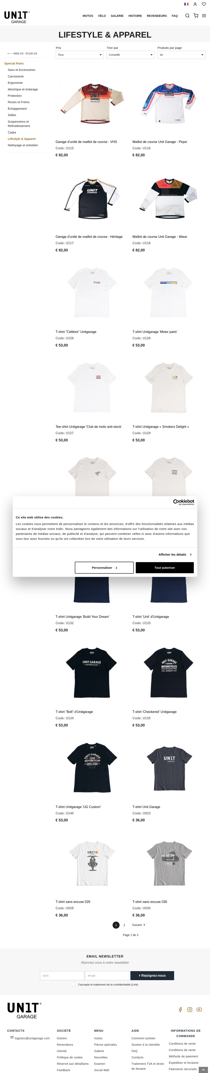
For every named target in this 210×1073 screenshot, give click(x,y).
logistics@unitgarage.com (32, 995)
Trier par (112, 48)
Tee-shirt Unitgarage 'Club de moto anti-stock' (89, 407)
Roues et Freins (19, 102)
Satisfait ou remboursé (184, 1032)
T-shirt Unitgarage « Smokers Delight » (160, 407)
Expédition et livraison (184, 1019)
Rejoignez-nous (152, 932)
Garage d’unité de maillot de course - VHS (86, 137)
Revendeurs (157, 15)
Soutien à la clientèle (145, 1001)
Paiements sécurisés (183, 1026)
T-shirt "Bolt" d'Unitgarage (74, 678)
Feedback (63, 1027)
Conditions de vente (182, 1000)
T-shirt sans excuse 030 (149, 858)
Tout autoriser (165, 567)
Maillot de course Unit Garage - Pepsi (159, 137)
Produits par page (170, 48)
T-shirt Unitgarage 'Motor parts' (154, 317)
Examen (99, 1020)
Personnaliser (104, 567)
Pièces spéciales (105, 1001)
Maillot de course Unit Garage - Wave (159, 227)
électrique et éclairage (23, 89)
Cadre (12, 132)
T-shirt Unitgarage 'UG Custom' (78, 768)
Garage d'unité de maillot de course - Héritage (89, 227)
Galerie (117, 15)
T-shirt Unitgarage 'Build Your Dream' (82, 588)
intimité (62, 1008)
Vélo (102, 15)
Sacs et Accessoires (21, 69)
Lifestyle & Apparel (21, 138)
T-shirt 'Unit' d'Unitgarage (150, 588)
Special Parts (14, 63)
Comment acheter (143, 995)
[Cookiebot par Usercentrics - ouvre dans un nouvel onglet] (176, 502)
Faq (175, 15)
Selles (12, 115)
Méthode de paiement (183, 1013)
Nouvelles (100, 1014)
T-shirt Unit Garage (146, 768)
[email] (107, 932)
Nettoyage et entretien (23, 145)
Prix (58, 48)
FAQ (134, 1008)
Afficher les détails (172, 554)
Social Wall (101, 1027)
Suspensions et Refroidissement (19, 124)
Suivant (138, 881)
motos (88, 15)
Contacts (137, 1014)
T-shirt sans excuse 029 (73, 858)
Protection (15, 95)
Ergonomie (15, 82)
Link (134, 941)
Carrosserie (16, 76)
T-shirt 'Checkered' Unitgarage (154, 678)
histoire (135, 15)
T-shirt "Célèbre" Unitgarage (76, 317)
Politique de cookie (70, 1014)
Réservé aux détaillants (73, 1020)
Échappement (17, 108)
